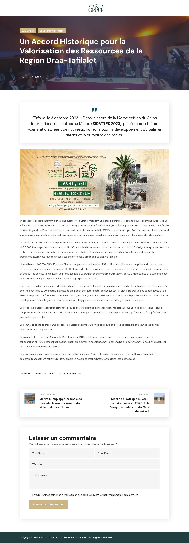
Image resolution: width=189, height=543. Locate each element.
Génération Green (44, 373)
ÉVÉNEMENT (28, 30)
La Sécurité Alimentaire (52, 30)
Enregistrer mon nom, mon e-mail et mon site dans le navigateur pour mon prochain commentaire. (85, 495)
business (25, 373)
